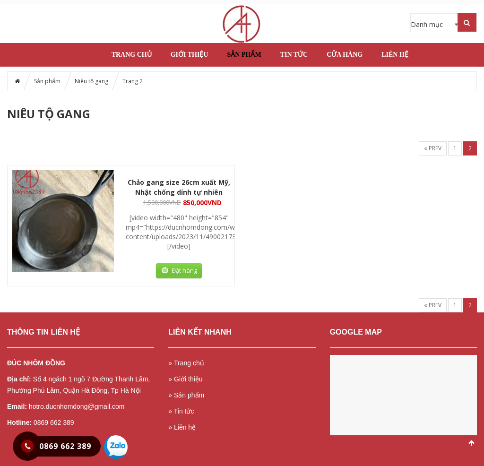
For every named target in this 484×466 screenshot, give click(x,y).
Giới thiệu (189, 54)
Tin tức (294, 54)
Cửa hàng (345, 54)
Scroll (471, 443)
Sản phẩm (244, 54)
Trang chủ (132, 54)
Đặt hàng (184, 270)
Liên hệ (394, 54)
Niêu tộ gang (91, 81)
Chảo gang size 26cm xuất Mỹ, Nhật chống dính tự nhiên (179, 187)
